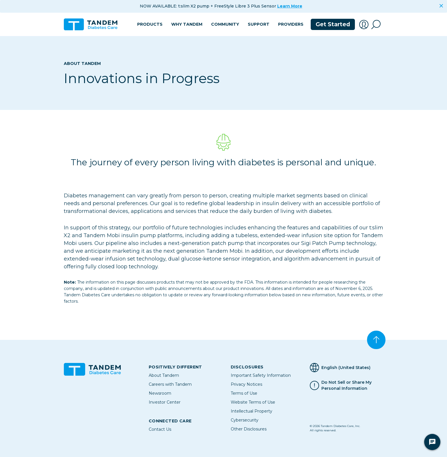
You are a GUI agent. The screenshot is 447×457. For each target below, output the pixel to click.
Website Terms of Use (253, 402)
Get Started (333, 24)
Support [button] (258, 24)
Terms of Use (244, 393)
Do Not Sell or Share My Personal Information (346, 385)
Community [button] (225, 24)
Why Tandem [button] (186, 24)
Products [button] (150, 24)
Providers (290, 24)
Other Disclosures (249, 429)
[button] (363, 24)
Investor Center (164, 402)
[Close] (441, 5)
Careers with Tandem (170, 384)
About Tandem (82, 63)
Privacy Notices (246, 384)
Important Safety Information (261, 375)
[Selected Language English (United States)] (346, 367)
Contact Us (160, 429)
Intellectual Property (251, 411)
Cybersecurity (244, 420)
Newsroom (160, 393)
